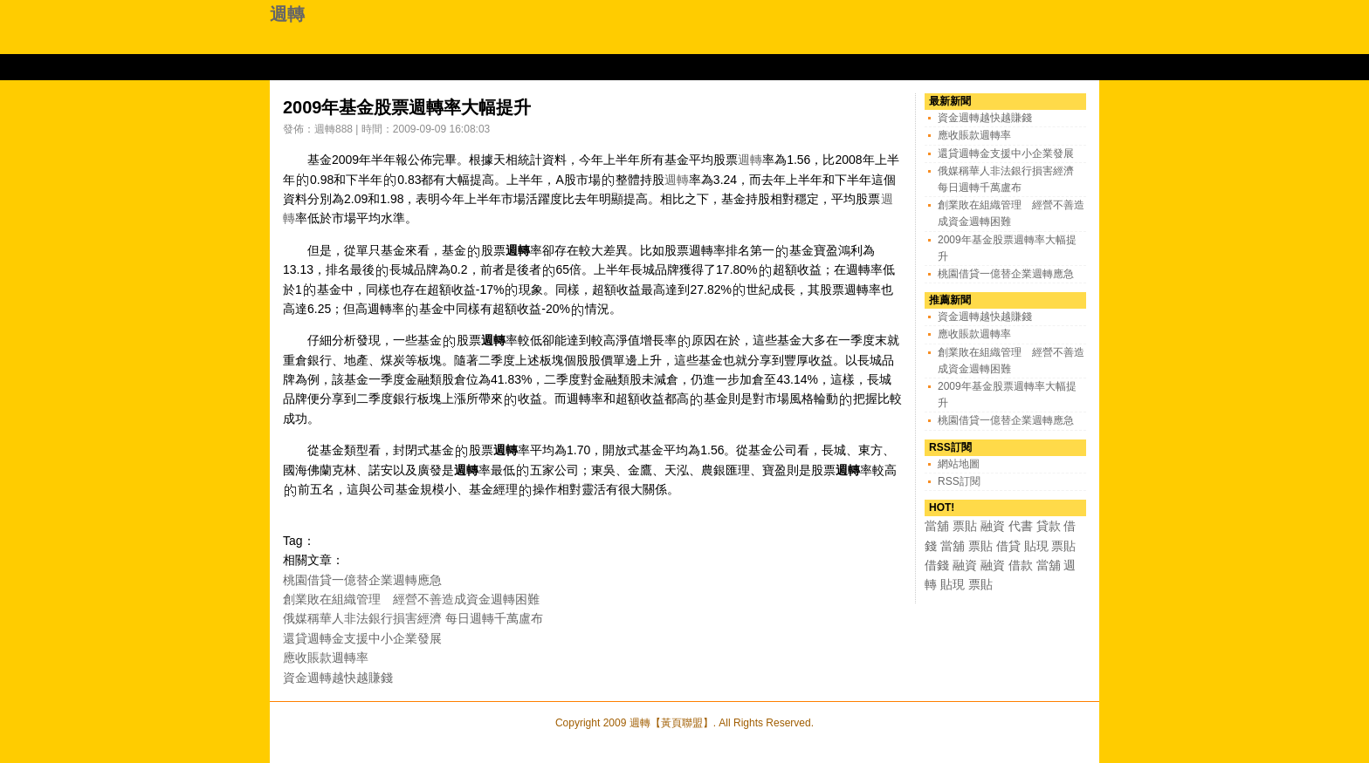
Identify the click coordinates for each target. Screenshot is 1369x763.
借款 (1020, 565)
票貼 (965, 526)
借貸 (1008, 546)
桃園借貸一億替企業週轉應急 (362, 580)
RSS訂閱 (959, 481)
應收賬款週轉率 (325, 657)
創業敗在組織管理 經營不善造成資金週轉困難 (411, 599)
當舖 (937, 526)
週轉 (287, 14)
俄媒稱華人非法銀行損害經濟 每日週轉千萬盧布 (413, 618)
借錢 (937, 565)
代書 (1020, 526)
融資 (992, 526)
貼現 (1036, 546)
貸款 (1048, 526)
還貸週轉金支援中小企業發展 (362, 638)
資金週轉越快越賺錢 (338, 678)
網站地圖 (959, 464)
